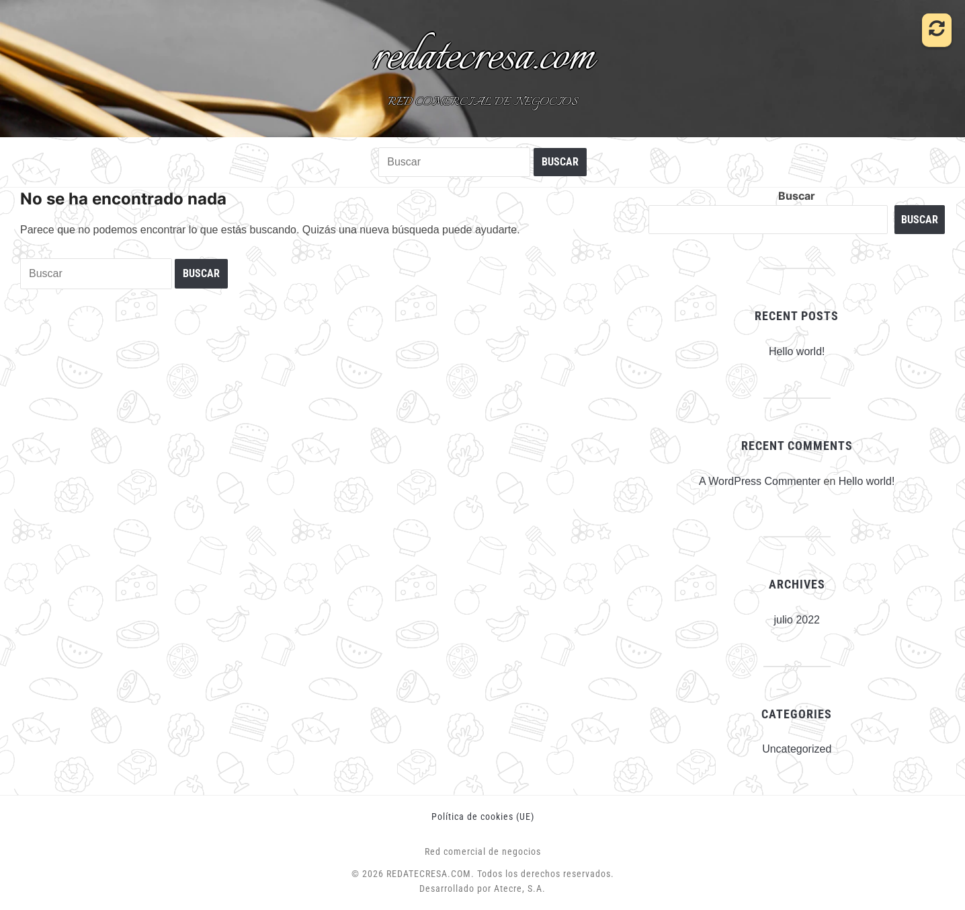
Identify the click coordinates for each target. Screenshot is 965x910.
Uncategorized (796, 749)
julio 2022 (796, 619)
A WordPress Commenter (760, 481)
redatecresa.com (483, 57)
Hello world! (797, 351)
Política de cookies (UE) (482, 816)
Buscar (796, 195)
